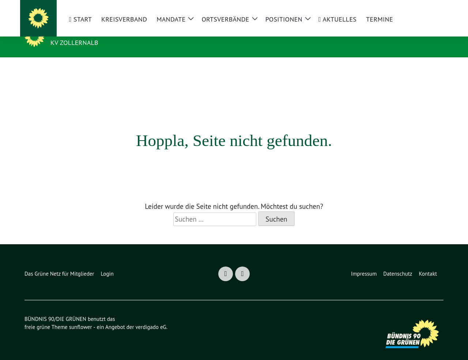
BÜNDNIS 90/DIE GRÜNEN (109, 32)
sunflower (82, 316)
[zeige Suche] (432, 8)
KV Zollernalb (77, 42)
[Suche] (423, 8)
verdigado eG (155, 316)
